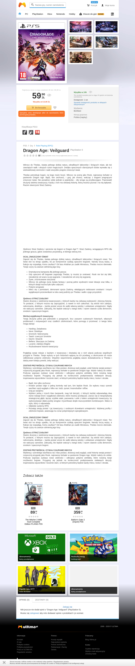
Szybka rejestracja (92, 649)
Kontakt (20, 640)
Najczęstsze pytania (59, 642)
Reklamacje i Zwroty (59, 647)
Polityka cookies (23, 645)
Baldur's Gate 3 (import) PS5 (78, 521)
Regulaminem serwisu (61, 661)
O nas (19, 642)
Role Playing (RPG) (44, 146)
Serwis (53, 650)
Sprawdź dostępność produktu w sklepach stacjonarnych (90, 103)
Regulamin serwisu (24, 652)
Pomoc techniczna (58, 645)
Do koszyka (39, 108)
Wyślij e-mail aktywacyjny (95, 651)
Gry (31, 146)
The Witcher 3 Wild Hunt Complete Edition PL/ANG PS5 (33, 522)
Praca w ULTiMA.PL (25, 650)
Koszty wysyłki (56, 640)
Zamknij (4, 662)
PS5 (25, 146)
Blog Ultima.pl (90, 640)
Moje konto (108, 5)
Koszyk (92, 5)
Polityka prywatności (25, 647)
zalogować (34, 613)
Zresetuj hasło (90, 654)
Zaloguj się (67, 607)
